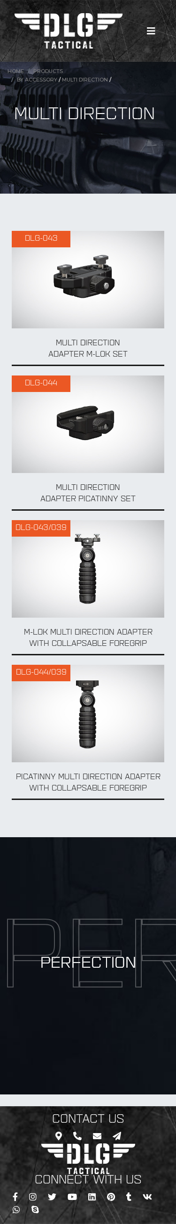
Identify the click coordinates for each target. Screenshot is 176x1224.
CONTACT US (88, 1120)
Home (16, 71)
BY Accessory (37, 79)
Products (48, 71)
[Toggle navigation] (151, 31)
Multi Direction (85, 79)
